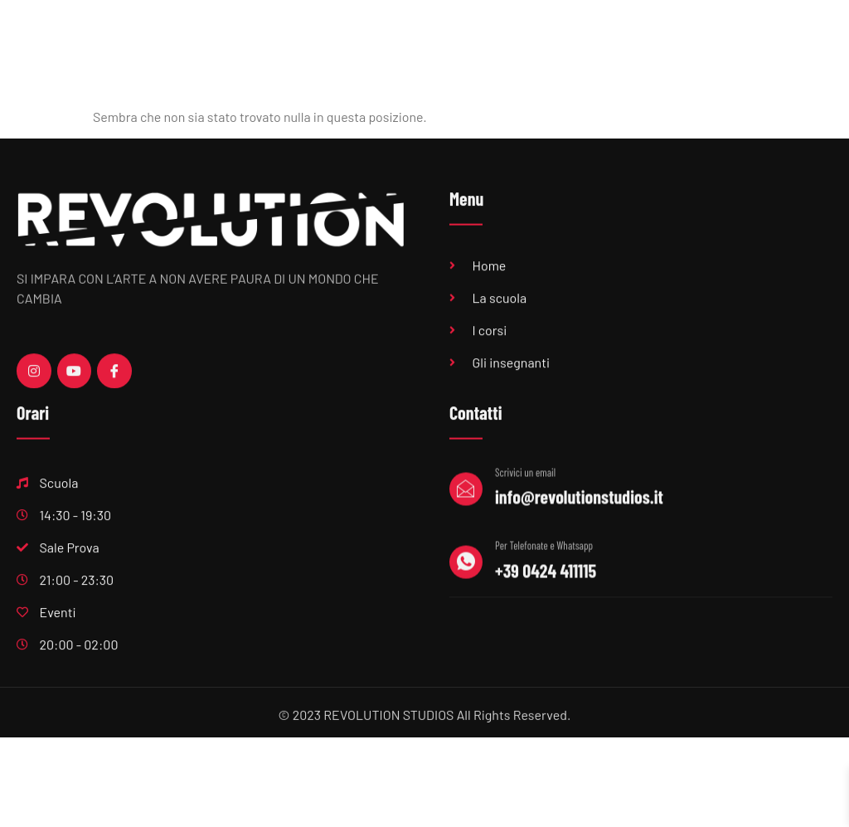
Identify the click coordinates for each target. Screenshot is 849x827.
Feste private (704, 94)
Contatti (791, 94)
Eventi (694, 51)
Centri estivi (774, 51)
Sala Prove (483, 51)
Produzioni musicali (594, 51)
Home (327, 51)
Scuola (399, 51)
